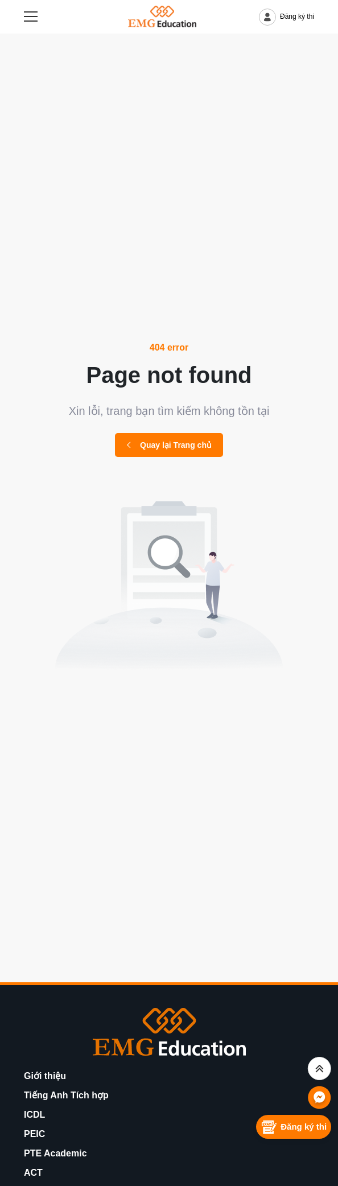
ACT (33, 1172)
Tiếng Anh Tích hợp (66, 1095)
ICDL (34, 1114)
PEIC (34, 1134)
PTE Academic (55, 1153)
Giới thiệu (45, 1076)
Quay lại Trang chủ (169, 445)
